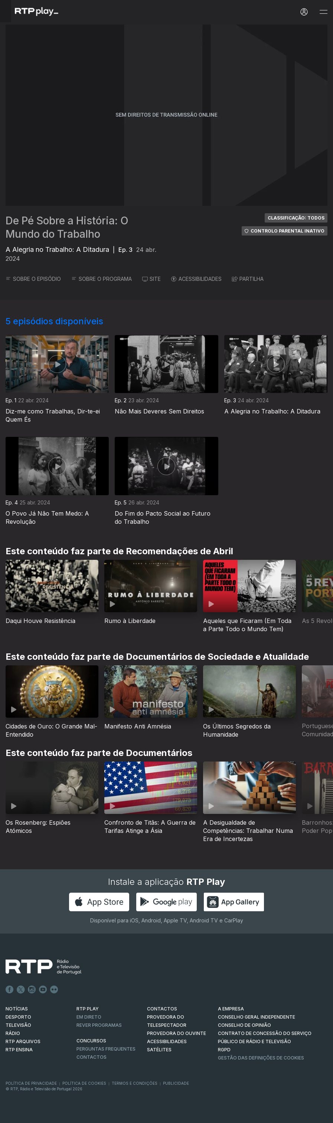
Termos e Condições (134, 1083)
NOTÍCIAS (17, 1009)
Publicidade (176, 1083)
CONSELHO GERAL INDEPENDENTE (256, 1017)
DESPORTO (18, 1017)
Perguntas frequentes (106, 1049)
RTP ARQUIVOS (23, 1041)
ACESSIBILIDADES (196, 279)
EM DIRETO (88, 1017)
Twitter (21, 990)
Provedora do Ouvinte (176, 1033)
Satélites (159, 1049)
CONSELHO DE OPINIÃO (244, 1025)
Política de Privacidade (31, 1083)
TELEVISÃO (18, 1025)
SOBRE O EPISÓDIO (33, 279)
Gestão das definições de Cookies (261, 1058)
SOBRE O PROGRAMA (101, 279)
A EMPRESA (231, 1009)
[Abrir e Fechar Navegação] (323, 12)
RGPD (224, 1049)
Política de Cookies (84, 1083)
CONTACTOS (162, 1009)
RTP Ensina (19, 1049)
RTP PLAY (87, 1009)
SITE (151, 279)
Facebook (10, 990)
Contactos (91, 1057)
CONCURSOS (91, 1041)
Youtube (43, 990)
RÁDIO (13, 1033)
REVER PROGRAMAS (99, 1025)
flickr (54, 990)
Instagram (32, 990)
